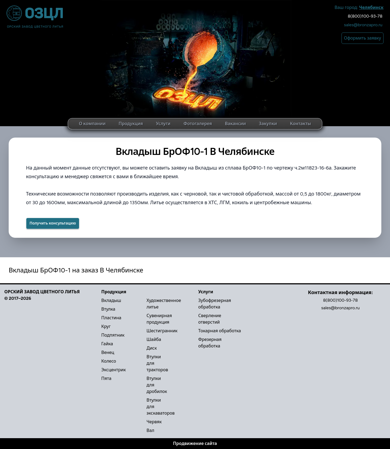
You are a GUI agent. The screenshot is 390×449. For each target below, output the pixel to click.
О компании (92, 123)
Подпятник (112, 335)
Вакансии (235, 123)
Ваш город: (359, 7)
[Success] (52, 223)
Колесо (108, 361)
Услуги (163, 123)
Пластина (111, 317)
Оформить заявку (362, 38)
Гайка (107, 343)
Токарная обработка (219, 330)
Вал (150, 430)
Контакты (300, 123)
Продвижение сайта (195, 443)
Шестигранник (162, 330)
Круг (105, 326)
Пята (106, 378)
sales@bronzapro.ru (363, 24)
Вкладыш (111, 300)
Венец (107, 352)
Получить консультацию (53, 223)
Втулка (108, 309)
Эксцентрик (113, 369)
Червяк (154, 421)
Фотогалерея (197, 123)
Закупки (268, 123)
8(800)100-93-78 (365, 16)
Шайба (154, 339)
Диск (152, 348)
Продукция (131, 123)
